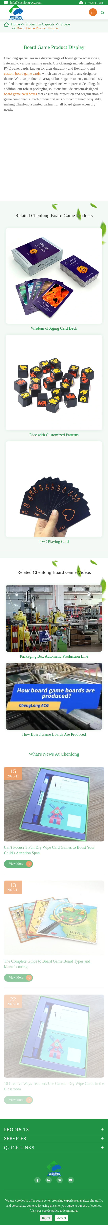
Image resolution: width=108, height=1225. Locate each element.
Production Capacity (39, 24)
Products (16, 1129)
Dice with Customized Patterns (53, 435)
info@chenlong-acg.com (25, 2)
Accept (61, 1218)
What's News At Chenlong (54, 755)
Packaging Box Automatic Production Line (54, 656)
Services (15, 1138)
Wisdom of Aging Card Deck (54, 328)
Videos (65, 24)
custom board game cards (22, 74)
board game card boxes (20, 94)
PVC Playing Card (54, 541)
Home (15, 24)
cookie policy (50, 1210)
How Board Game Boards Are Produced (54, 734)
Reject (46, 1218)
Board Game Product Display (38, 28)
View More (20, 866)
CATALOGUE (94, 3)
